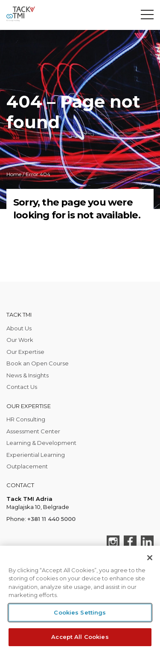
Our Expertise (25, 351)
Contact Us (21, 386)
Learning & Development (41, 442)
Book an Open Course (37, 363)
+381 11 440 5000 (51, 518)
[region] (80, 599)
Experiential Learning (35, 454)
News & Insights (27, 375)
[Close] (149, 557)
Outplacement (27, 466)
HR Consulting (25, 419)
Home (13, 174)
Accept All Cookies (79, 636)
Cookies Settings (80, 612)
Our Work (19, 339)
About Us (19, 328)
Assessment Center (33, 431)
